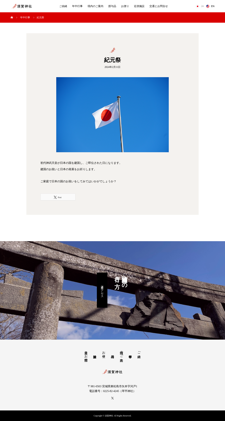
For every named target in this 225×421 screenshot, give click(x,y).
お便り (125, 6)
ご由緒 (63, 6)
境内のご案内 (95, 6)
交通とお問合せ (158, 6)
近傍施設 (139, 6)
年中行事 (77, 6)
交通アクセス (102, 290)
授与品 (112, 6)
